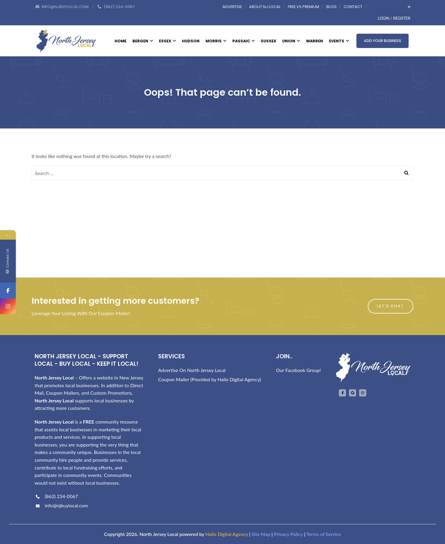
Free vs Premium (303, 6)
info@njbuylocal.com (61, 505)
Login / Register (394, 18)
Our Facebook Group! (298, 370)
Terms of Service (323, 534)
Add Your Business (382, 40)
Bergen (142, 41)
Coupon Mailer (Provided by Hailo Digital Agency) (209, 379)
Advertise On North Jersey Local (191, 370)
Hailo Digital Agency (226, 534)
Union (291, 41)
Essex (167, 41)
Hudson (191, 41)
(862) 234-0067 (56, 496)
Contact (353, 6)
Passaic (243, 41)
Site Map (260, 534)
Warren (314, 41)
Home (120, 41)
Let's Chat (390, 306)
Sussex (268, 41)
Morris (215, 41)
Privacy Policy (288, 534)
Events (339, 41)
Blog (331, 6)
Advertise (232, 6)
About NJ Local (265, 6)
